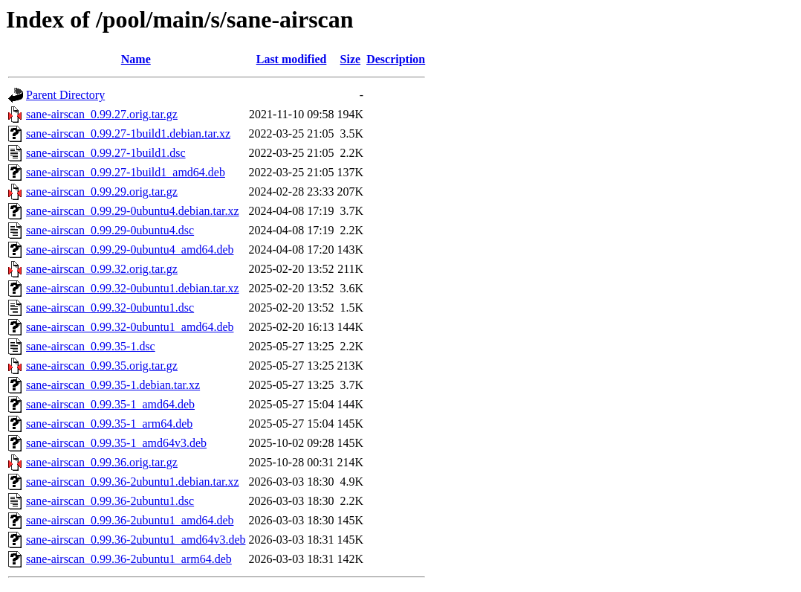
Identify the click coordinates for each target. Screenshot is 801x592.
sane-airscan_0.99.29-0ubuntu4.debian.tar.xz (132, 211)
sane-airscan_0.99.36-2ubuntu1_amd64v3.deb (135, 539)
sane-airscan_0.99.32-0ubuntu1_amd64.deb (129, 327)
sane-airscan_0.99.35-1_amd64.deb (110, 404)
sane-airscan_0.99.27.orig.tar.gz (102, 114)
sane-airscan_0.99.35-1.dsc (90, 346)
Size (350, 59)
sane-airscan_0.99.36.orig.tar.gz (102, 462)
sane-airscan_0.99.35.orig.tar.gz (102, 365)
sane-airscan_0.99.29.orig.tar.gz (102, 191)
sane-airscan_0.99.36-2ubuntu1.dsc (110, 501)
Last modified (291, 59)
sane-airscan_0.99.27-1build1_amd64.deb (125, 172)
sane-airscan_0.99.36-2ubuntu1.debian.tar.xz (132, 481)
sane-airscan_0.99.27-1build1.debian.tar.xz (128, 133)
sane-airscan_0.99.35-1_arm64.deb (109, 423)
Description (395, 59)
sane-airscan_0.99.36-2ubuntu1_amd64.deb (129, 520)
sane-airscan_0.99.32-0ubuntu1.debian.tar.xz (132, 288)
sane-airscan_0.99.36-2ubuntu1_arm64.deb (129, 559)
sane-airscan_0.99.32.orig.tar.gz (102, 269)
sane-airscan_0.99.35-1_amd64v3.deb (116, 443)
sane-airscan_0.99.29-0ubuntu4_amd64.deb (129, 249)
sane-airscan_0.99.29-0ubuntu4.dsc (110, 230)
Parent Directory (65, 95)
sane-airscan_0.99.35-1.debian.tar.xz (113, 385)
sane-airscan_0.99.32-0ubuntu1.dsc (110, 307)
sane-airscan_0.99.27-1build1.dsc (106, 153)
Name (136, 59)
